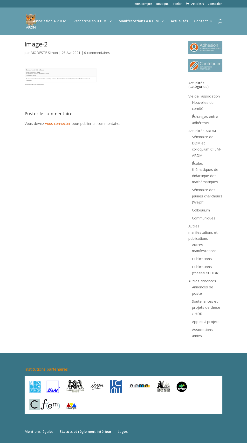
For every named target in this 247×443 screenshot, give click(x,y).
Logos (123, 431)
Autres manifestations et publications (203, 232)
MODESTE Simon (44, 52)
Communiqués (203, 218)
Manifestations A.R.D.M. (139, 21)
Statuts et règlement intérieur (85, 431)
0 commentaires (97, 52)
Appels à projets (206, 321)
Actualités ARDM (202, 130)
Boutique (162, 4)
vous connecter (58, 123)
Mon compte (143, 4)
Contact (201, 21)
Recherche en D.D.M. (91, 21)
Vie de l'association (204, 96)
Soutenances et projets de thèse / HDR (206, 307)
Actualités (179, 21)
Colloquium (201, 210)
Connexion (215, 4)
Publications (202, 258)
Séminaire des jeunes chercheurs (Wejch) (207, 195)
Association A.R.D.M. (50, 21)
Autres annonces (202, 280)
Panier (177, 4)
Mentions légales (39, 431)
